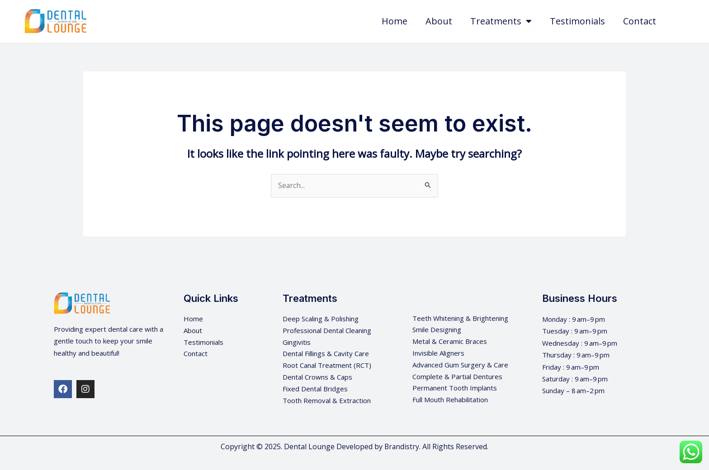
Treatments (501, 21)
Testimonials (577, 21)
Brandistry (402, 447)
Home (394, 21)
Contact (639, 21)
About (438, 21)
